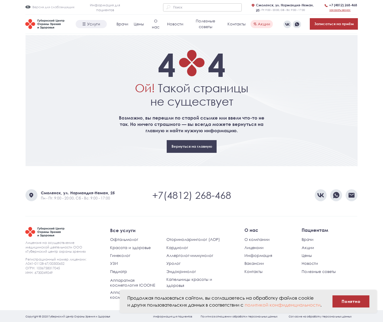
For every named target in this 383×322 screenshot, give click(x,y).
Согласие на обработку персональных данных (320, 316)
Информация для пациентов (172, 316)
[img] (297, 24)
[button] (340, 10)
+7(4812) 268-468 (191, 195)
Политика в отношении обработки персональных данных (239, 316)
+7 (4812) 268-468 (343, 5)
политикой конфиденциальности (282, 304)
